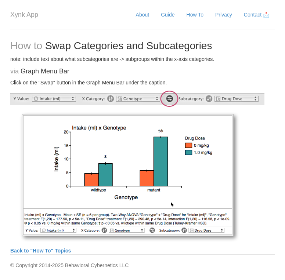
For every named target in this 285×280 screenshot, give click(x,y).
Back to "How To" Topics (40, 251)
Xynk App (24, 14)
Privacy (223, 15)
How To (195, 15)
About (142, 15)
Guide (167, 15)
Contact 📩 (256, 15)
